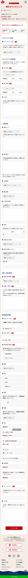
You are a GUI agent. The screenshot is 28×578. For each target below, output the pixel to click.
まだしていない (8, 358)
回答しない (7, 386)
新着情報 (4, 560)
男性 (5, 378)
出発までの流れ (5, 562)
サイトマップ (4, 569)
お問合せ (15, 545)
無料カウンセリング (14, 3)
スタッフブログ (19, 560)
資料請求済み (7, 354)
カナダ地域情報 (19, 562)
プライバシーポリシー (6, 567)
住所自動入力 (17, 429)
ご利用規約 (18, 564)
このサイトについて (20, 567)
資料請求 (15, 550)
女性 (5, 382)
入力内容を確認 (14, 528)
